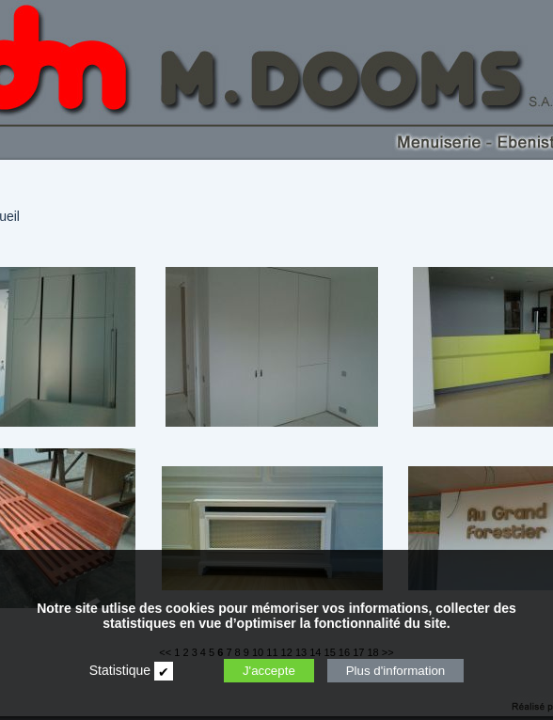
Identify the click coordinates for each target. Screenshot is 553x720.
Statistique (119, 670)
